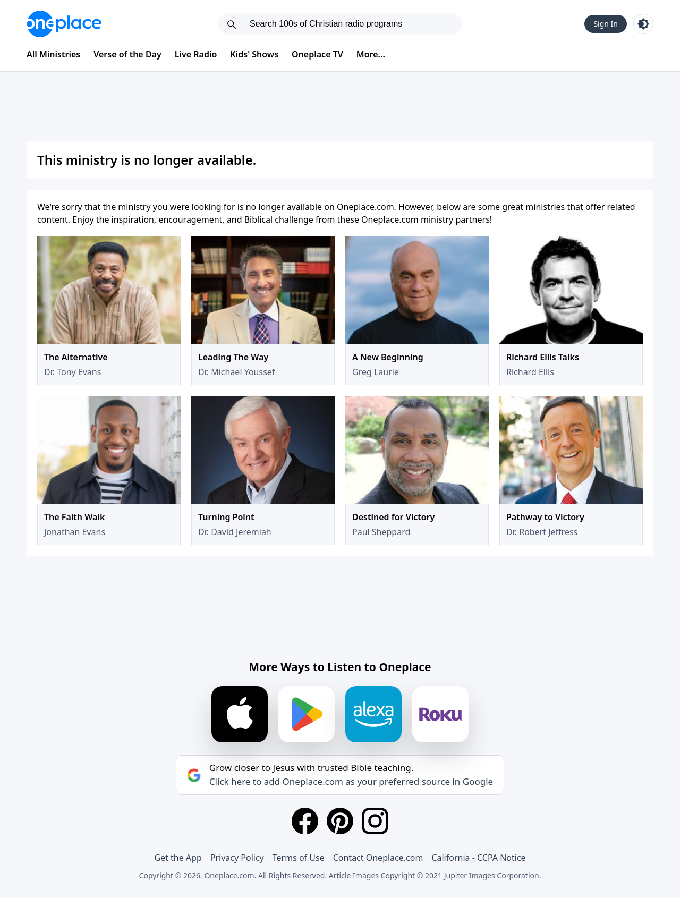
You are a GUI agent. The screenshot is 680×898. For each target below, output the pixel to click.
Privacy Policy (237, 857)
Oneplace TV (317, 54)
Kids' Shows (254, 54)
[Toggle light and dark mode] (643, 24)
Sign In (605, 24)
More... (370, 54)
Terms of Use (299, 857)
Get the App (177, 857)
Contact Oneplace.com (378, 857)
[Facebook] (305, 821)
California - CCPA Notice (478, 857)
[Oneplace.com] (64, 24)
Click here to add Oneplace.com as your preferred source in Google (351, 781)
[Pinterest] (340, 821)
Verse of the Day (128, 54)
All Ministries (53, 54)
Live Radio (196, 54)
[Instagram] (375, 821)
